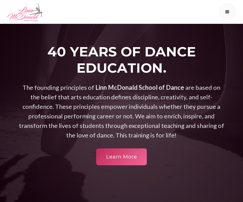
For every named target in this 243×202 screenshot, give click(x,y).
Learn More (121, 157)
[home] (24, 12)
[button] (227, 11)
